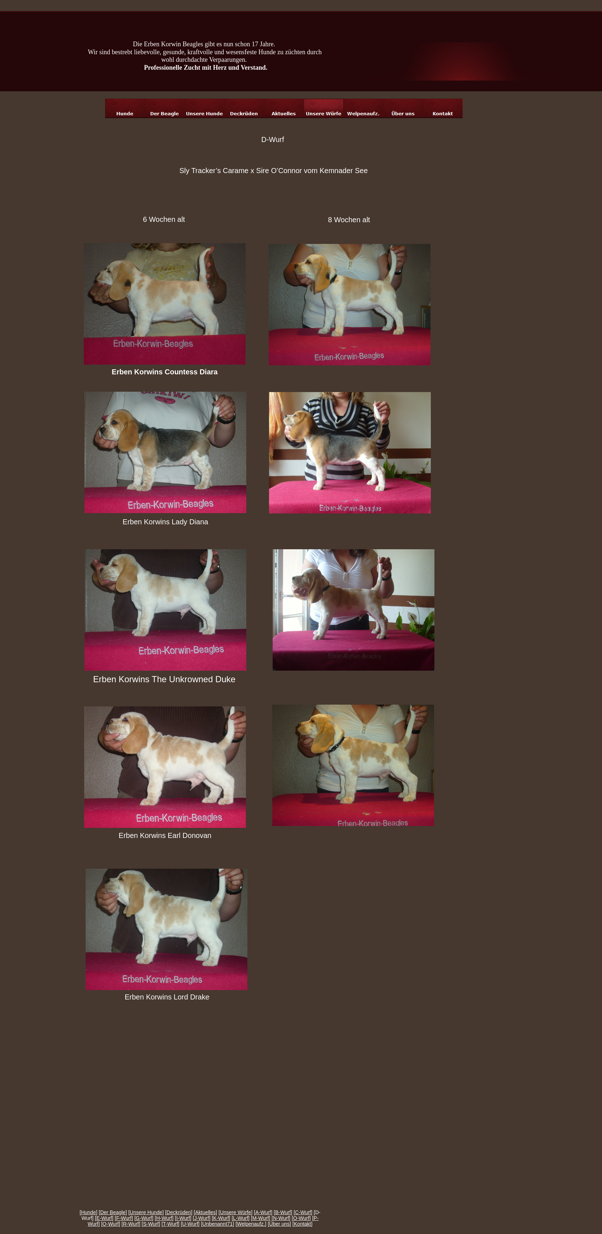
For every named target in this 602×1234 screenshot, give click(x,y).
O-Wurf (301, 1218)
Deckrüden (178, 1212)
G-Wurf (144, 1218)
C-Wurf (303, 1212)
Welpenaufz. (251, 1224)
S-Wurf (151, 1224)
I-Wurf (183, 1218)
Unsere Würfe (235, 1212)
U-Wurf (190, 1224)
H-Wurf (164, 1218)
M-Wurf (260, 1218)
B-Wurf (283, 1212)
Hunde (88, 1212)
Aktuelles (205, 1212)
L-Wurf (240, 1218)
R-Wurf (131, 1224)
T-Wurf (170, 1224)
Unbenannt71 (217, 1224)
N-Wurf (281, 1218)
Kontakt (302, 1224)
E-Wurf (104, 1218)
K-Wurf (221, 1218)
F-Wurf (124, 1218)
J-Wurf (201, 1218)
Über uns (279, 1224)
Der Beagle (112, 1212)
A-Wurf (263, 1212)
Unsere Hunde (146, 1212)
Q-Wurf (111, 1224)
